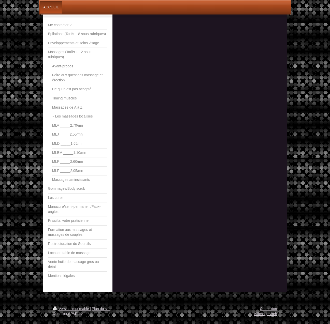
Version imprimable (71, 309)
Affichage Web (265, 314)
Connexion (268, 309)
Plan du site (101, 309)
